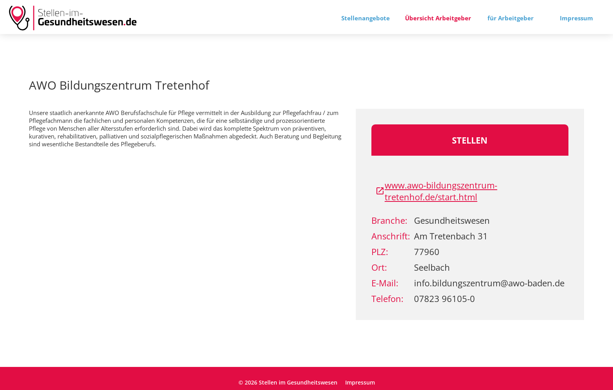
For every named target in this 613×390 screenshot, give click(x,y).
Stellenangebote (365, 18)
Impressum (576, 18)
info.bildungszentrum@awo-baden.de (489, 283)
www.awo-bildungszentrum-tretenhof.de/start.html (436, 191)
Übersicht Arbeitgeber (438, 18)
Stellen (470, 140)
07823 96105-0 (444, 298)
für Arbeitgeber (511, 18)
